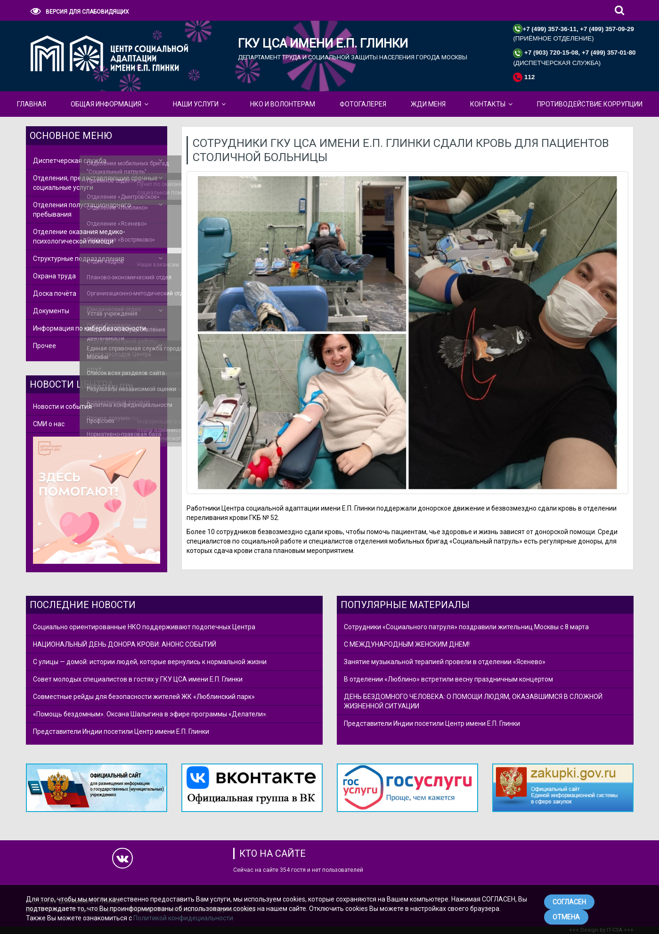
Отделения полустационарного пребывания (82, 209)
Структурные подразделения (78, 258)
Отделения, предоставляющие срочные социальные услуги (95, 182)
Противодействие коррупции (590, 104)
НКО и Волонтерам (282, 104)
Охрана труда (54, 276)
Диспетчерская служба (69, 160)
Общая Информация (106, 104)
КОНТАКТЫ (487, 104)
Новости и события (62, 406)
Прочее (44, 345)
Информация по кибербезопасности (89, 328)
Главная (31, 104)
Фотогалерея (363, 104)
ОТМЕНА (566, 917)
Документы (51, 311)
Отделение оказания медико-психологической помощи (79, 236)
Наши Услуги (196, 104)
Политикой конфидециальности (183, 918)
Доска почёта (54, 293)
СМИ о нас (49, 424)
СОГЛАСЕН (569, 902)
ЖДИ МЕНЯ (428, 104)
